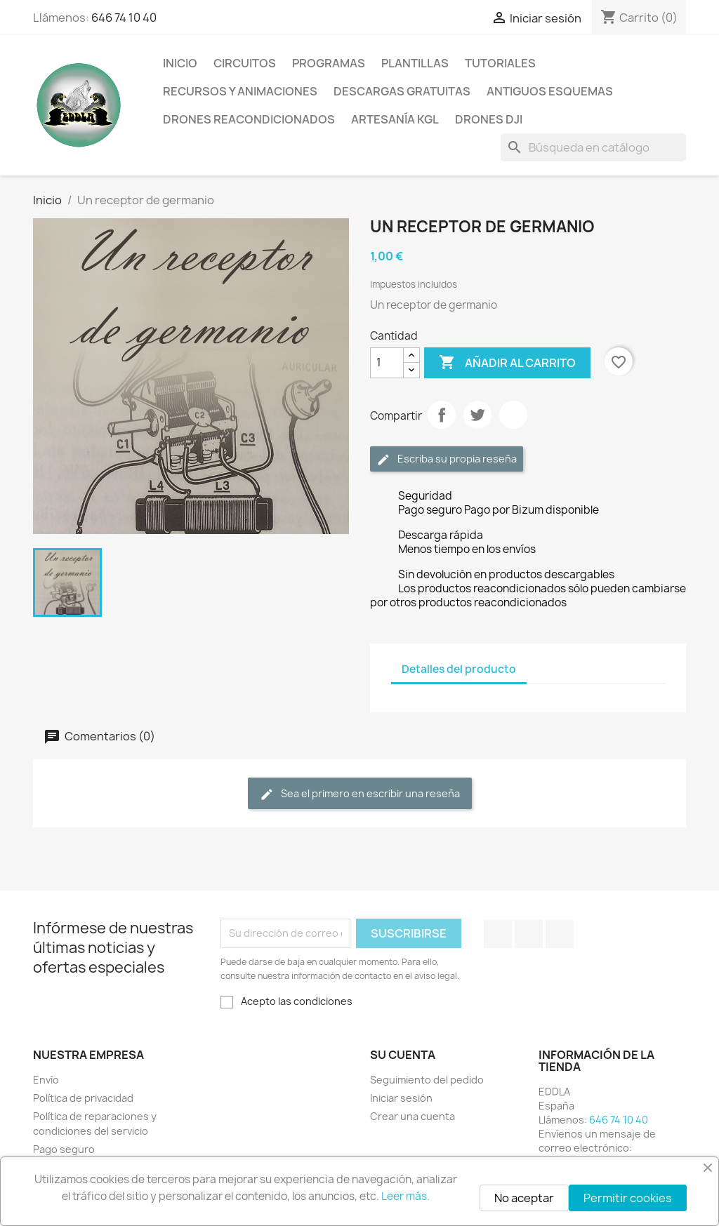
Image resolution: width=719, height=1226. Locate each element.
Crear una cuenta (412, 1116)
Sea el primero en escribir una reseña (360, 794)
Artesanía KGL (395, 119)
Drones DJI (488, 119)
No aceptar (524, 1198)
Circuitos (244, 63)
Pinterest (513, 415)
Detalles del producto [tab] (459, 669)
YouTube (529, 934)
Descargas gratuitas (402, 91)
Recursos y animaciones (240, 91)
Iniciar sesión (401, 1098)
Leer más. (405, 1196)
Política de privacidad (83, 1098)
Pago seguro (64, 1149)
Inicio (180, 63)
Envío (46, 1079)
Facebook (498, 934)
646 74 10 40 (124, 17)
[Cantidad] (387, 362)
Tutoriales (500, 63)
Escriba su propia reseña (446, 459)
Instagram (560, 934)
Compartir (442, 415)
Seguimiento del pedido (427, 1079)
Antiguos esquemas (550, 91)
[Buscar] (593, 147)
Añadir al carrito (507, 363)
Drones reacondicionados (249, 119)
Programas (328, 63)
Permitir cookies (627, 1198)
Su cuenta (402, 1054)
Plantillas (415, 63)
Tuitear (477, 415)
